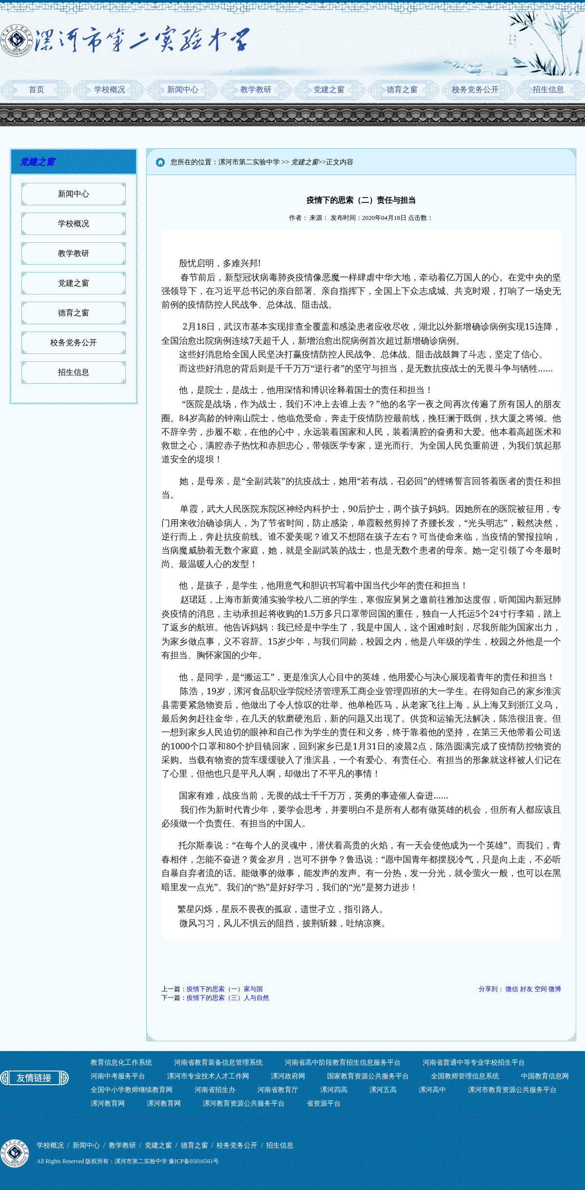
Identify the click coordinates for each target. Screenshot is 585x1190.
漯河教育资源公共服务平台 (244, 1103)
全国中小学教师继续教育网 (132, 1089)
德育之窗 (402, 89)
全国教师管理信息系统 (465, 1076)
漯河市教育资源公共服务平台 (512, 1089)
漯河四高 (334, 1089)
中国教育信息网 (545, 1076)
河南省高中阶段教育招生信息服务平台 (343, 1062)
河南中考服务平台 (118, 1076)
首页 (36, 89)
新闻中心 (182, 89)
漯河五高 (383, 1089)
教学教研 (256, 89)
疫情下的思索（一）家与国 (225, 989)
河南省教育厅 (277, 1089)
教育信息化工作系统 (121, 1062)
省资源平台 (324, 1103)
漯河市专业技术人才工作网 (208, 1076)
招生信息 (548, 89)
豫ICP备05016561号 (194, 1161)
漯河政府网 (288, 1076)
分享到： (491, 989)
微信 (512, 989)
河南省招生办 (215, 1089)
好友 (526, 989)
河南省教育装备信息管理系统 (218, 1062)
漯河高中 (432, 1089)
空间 (540, 989)
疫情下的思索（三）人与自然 (228, 997)
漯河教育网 (108, 1103)
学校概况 (109, 89)
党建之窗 (329, 89)
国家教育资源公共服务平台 (368, 1076)
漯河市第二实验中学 (249, 162)
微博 (554, 989)
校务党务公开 (475, 89)
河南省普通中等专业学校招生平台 (474, 1062)
